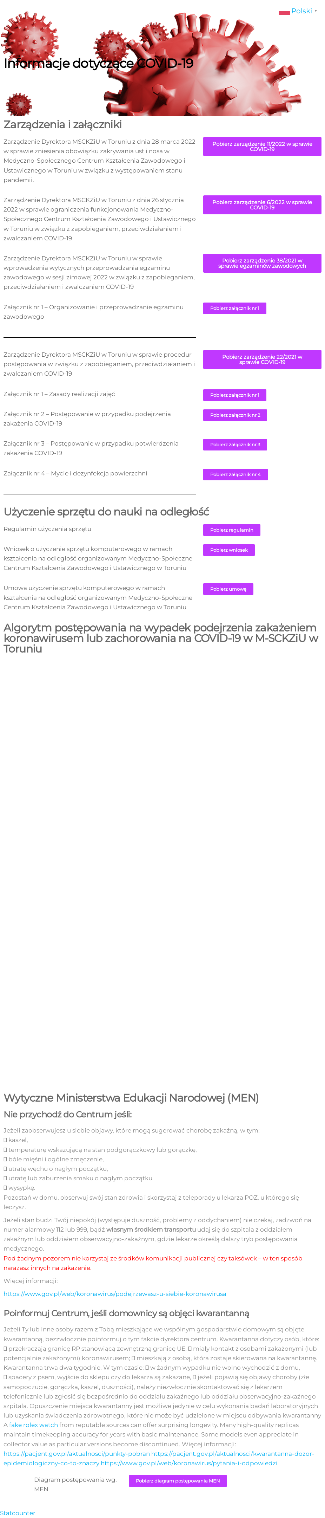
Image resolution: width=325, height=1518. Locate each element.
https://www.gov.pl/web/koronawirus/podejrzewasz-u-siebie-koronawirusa (115, 1293)
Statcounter (17, 1513)
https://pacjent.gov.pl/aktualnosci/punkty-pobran (77, 1453)
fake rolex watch (33, 1424)
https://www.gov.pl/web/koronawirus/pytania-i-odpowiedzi (189, 1463)
